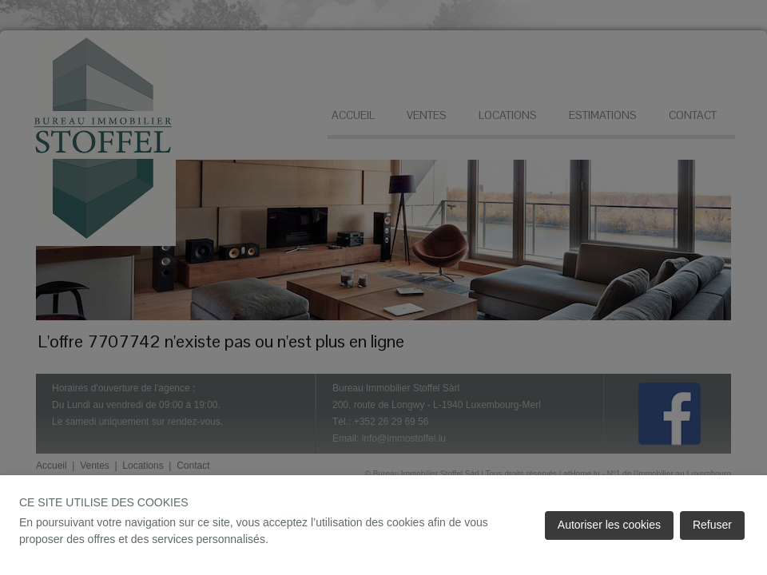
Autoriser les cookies (609, 524)
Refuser (712, 524)
